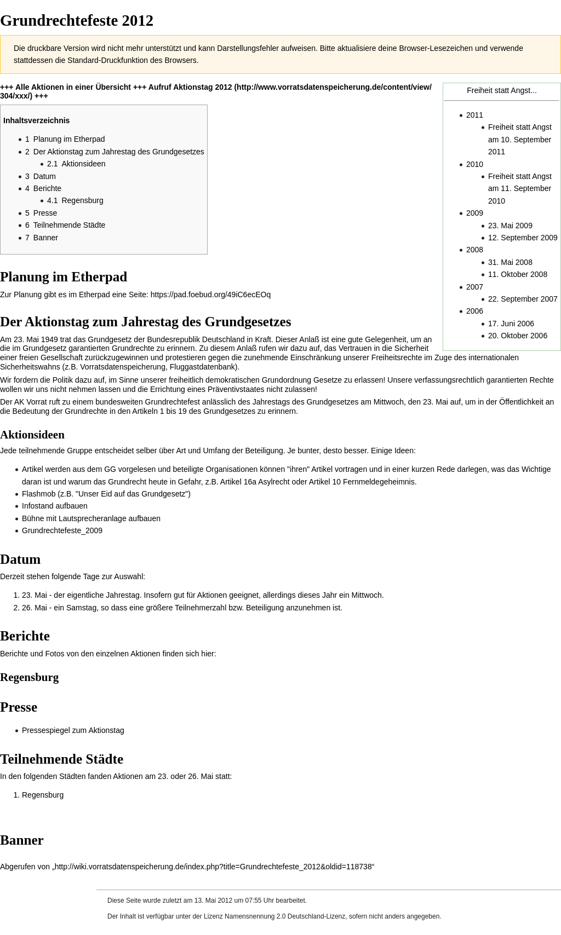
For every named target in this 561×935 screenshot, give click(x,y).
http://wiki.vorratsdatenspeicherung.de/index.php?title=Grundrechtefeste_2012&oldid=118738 (213, 866)
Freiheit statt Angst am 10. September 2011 (520, 139)
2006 (474, 311)
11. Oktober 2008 (517, 274)
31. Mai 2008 (510, 262)
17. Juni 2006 (511, 323)
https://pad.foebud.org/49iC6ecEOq (211, 294)
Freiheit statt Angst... (502, 90)
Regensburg (43, 794)
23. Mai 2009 (510, 225)
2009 (474, 213)
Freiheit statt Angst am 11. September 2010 (520, 188)
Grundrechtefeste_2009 (62, 530)
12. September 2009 (523, 237)
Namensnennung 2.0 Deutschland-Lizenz (285, 916)
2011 (474, 115)
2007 (474, 286)
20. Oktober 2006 (517, 335)
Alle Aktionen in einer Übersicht (73, 87)
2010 (474, 164)
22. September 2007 (523, 299)
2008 (474, 249)
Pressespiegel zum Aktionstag (73, 730)
